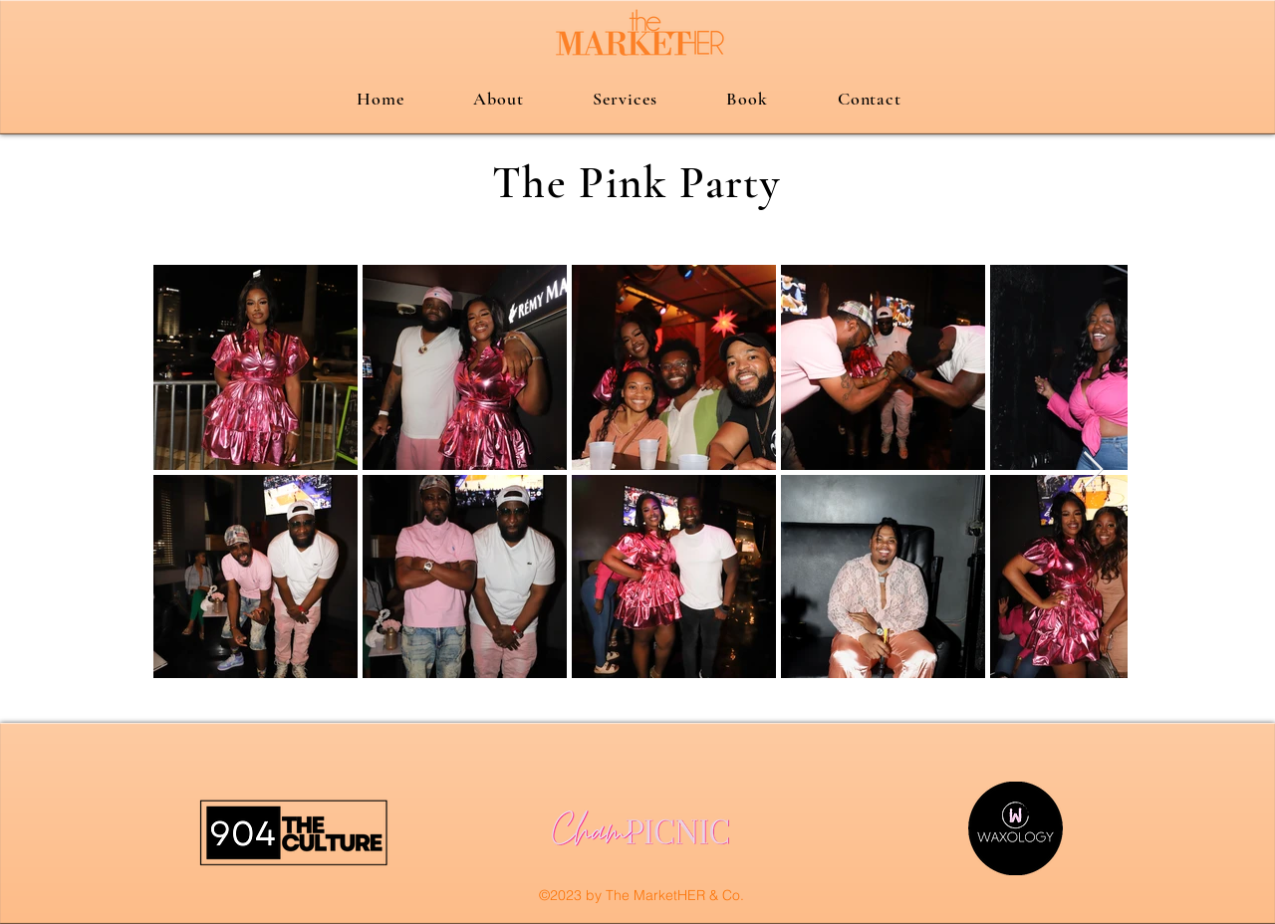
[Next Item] (1093, 470)
